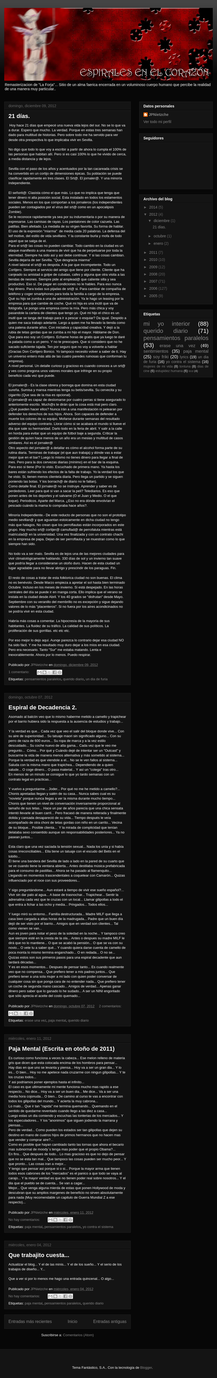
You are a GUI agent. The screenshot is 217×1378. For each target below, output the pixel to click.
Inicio (72, 1321)
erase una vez (35, 1020)
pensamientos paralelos (43, 679)
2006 (154, 288)
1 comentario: (19, 672)
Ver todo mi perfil (157, 122)
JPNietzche (159, 114)
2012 (154, 214)
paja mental (57, 1020)
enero (158, 243)
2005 (154, 296)
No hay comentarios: (24, 1220)
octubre (160, 236)
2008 (154, 274)
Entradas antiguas (109, 1321)
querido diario (73, 679)
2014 (154, 207)
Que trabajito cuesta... (38, 1255)
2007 (154, 281)
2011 (154, 252)
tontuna (185, 366)
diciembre (162, 221)
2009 (154, 267)
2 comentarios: (110, 1006)
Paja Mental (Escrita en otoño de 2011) (61, 1048)
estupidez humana (169, 371)
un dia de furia (96, 679)
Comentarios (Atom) (78, 1335)
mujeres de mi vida (158, 366)
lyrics (184, 357)
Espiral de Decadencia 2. (42, 707)
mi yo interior (166, 323)
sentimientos (155, 351)
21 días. (19, 116)
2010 (154, 259)
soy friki (161, 356)
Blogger (146, 1368)
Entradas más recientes (30, 1321)
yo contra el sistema (98, 1227)
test (191, 371)
